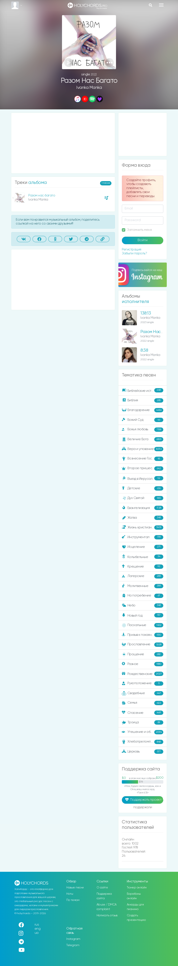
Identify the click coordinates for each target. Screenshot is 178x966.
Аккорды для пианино (135, 907)
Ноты (69, 893)
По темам (72, 900)
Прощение (142, 654)
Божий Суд (142, 420)
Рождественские (142, 674)
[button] (109, 62)
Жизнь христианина (142, 527)
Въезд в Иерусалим (142, 478)
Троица (142, 722)
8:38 (144, 350)
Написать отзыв (107, 915)
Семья (142, 703)
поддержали (142, 808)
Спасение (142, 713)
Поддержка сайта (104, 896)
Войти (143, 240)
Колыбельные (142, 557)
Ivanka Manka (89, 87)
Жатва (142, 518)
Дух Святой (142, 498)
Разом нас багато (41, 195)
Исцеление (142, 547)
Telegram (72, 945)
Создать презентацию (136, 917)
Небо (142, 605)
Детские (142, 488)
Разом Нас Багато (157, 332)
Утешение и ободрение (143, 732)
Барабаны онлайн (134, 896)
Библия (142, 400)
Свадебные (142, 693)
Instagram (73, 938)
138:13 (145, 313)
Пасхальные (142, 625)
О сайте (102, 887)
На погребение (142, 596)
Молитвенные (142, 586)
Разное (142, 664)
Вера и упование (142, 449)
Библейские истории (142, 390)
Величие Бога (142, 439)
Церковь (142, 751)
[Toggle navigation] (161, 5)
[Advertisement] (63, 143)
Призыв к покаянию (142, 635)
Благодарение (142, 410)
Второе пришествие (142, 468)
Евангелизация (142, 508)
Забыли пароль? (134, 253)
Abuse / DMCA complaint (107, 907)
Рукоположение (142, 683)
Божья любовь (142, 429)
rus (37, 924)
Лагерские (142, 576)
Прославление (142, 644)
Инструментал (142, 537)
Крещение (142, 566)
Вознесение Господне (142, 459)
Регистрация (131, 249)
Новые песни (75, 887)
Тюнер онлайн (137, 887)
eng (38, 928)
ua (36, 932)
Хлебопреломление (142, 742)
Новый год (142, 615)
